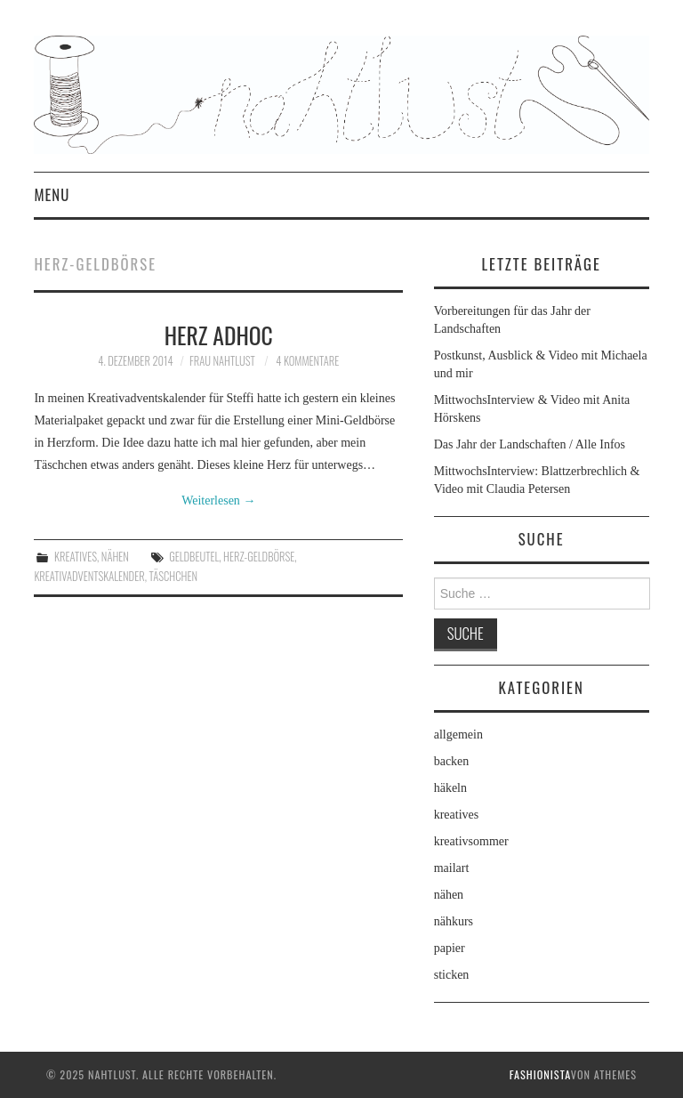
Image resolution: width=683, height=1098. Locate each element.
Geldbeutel (194, 556)
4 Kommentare (307, 360)
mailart (452, 868)
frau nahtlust (222, 360)
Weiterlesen (218, 500)
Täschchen (173, 576)
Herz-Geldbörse (258, 556)
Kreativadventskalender (89, 576)
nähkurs (453, 921)
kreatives (75, 556)
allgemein (458, 734)
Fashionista (540, 1074)
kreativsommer (471, 841)
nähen (115, 556)
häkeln (450, 788)
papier (449, 948)
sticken (452, 974)
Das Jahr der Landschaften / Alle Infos (529, 444)
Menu (51, 194)
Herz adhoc (219, 334)
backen (452, 761)
